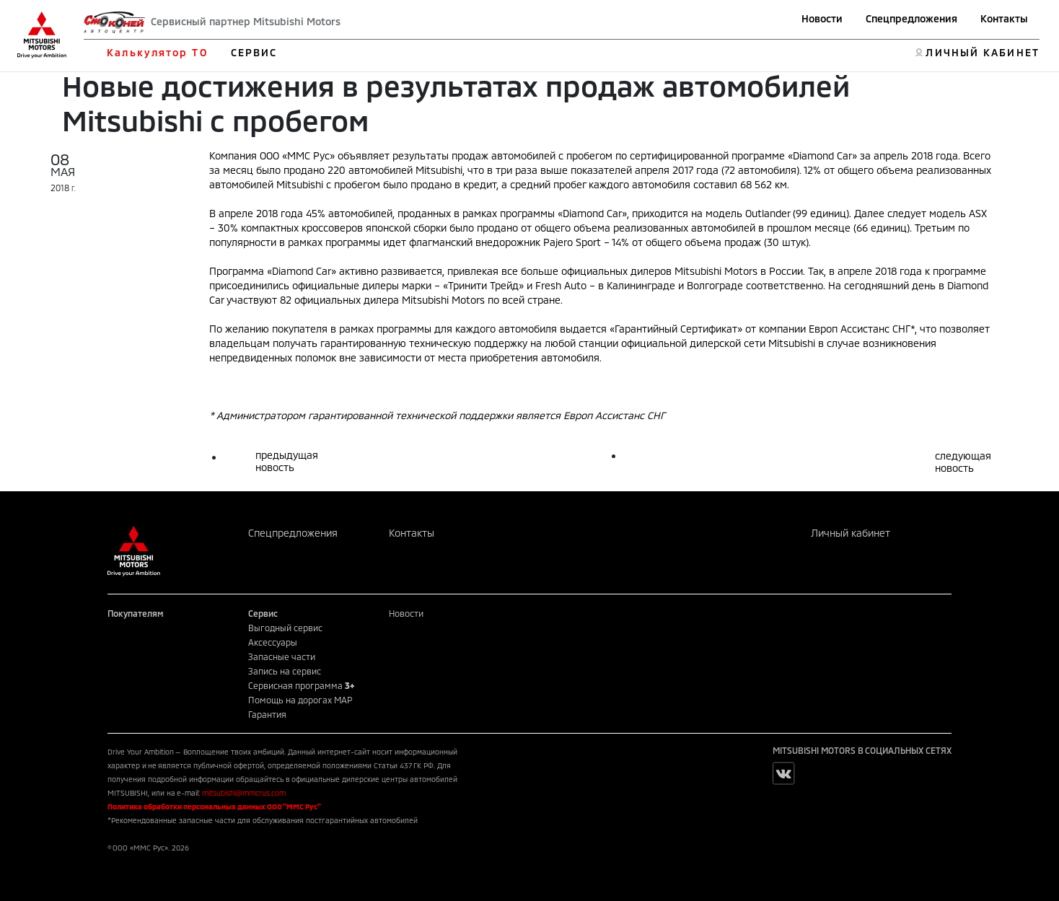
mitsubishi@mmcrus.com (244, 792)
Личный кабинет (850, 533)
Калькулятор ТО (157, 52)
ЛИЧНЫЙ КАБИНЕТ (982, 52)
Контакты (1004, 18)
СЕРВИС (254, 52)
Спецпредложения (911, 18)
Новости (822, 18)
